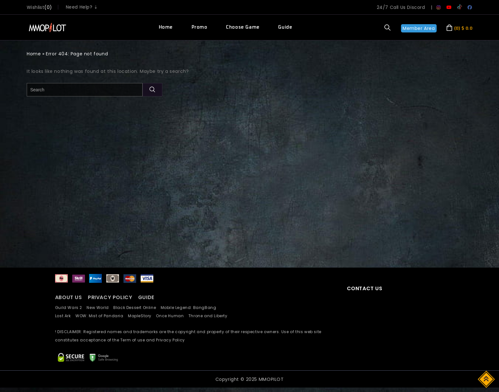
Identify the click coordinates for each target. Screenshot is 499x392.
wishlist (35, 7)
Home (166, 27)
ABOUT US (68, 297)
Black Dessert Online (136, 307)
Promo (199, 27)
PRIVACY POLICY (111, 297)
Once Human (172, 315)
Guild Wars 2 (70, 307)
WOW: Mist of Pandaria (101, 315)
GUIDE (146, 297)
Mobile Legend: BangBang (190, 307)
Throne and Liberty (209, 315)
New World (100, 307)
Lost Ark (65, 315)
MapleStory (142, 315)
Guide (285, 27)
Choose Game (243, 27)
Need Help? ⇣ (82, 7)
